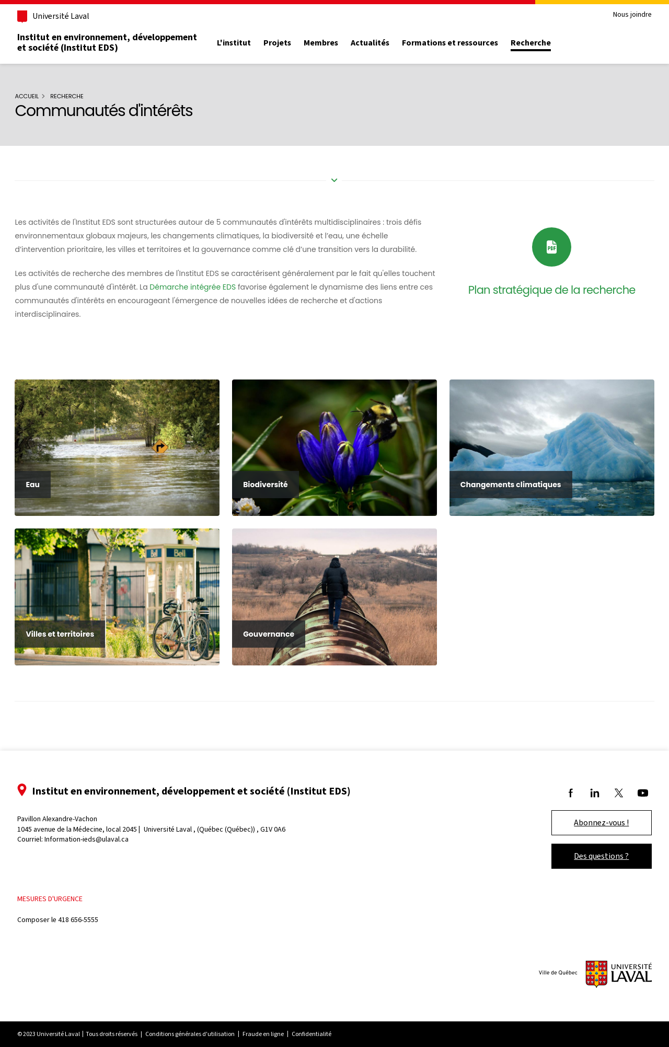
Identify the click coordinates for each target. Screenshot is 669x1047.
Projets (289, 43)
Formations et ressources (462, 43)
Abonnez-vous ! (589, 813)
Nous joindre (620, 14)
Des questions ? (589, 846)
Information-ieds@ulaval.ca (98, 830)
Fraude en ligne (275, 1025)
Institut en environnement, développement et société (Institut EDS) (119, 42)
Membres (333, 43)
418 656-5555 (90, 910)
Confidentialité (323, 1025)
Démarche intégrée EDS (238, 287)
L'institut (246, 43)
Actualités (382, 43)
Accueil (38, 96)
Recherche (543, 43)
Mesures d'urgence (62, 889)
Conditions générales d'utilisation (202, 1025)
